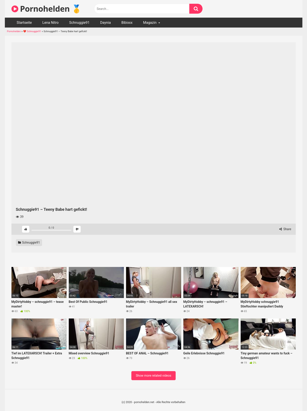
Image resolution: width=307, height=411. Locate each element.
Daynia (105, 22)
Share (285, 229)
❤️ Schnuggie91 (32, 31)
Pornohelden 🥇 (46, 8)
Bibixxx (127, 22)
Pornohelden (14, 31)
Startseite (24, 22)
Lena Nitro (50, 22)
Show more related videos (153, 375)
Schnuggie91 (79, 22)
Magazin (149, 22)
